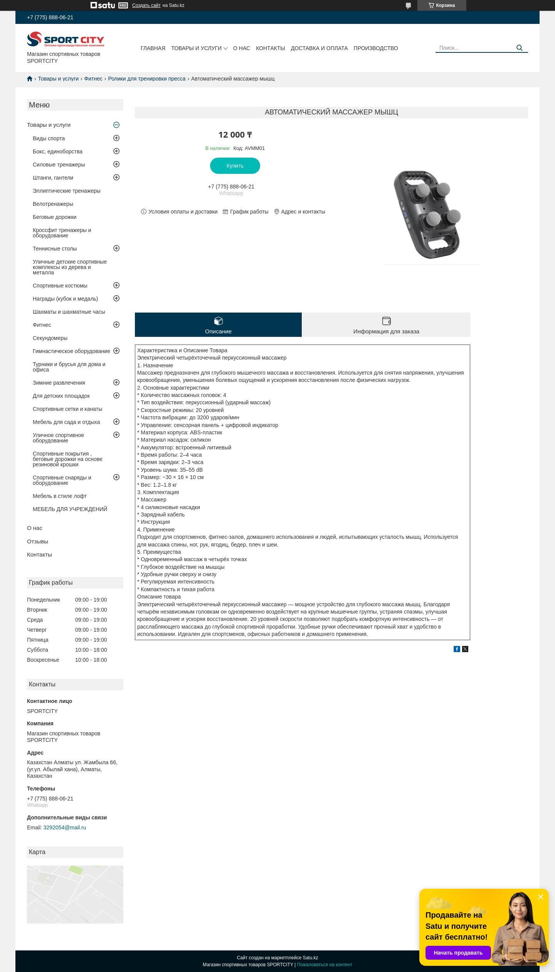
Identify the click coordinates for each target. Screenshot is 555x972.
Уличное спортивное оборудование (58, 438)
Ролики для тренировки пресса (146, 78)
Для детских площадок (61, 396)
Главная (153, 48)
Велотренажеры (53, 204)
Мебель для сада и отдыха (66, 422)
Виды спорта (49, 138)
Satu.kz (310, 957)
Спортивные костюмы (60, 286)
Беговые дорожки (54, 217)
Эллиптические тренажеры (67, 191)
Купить (235, 166)
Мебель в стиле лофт (60, 496)
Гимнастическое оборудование (71, 351)
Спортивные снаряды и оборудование (62, 480)
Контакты (270, 48)
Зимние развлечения (59, 383)
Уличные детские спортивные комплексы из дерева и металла (70, 267)
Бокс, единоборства (57, 151)
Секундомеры (50, 338)
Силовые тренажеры (59, 164)
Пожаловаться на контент (324, 964)
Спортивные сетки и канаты (67, 409)
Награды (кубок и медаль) (65, 299)
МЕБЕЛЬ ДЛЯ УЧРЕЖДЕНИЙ (70, 509)
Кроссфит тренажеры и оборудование (62, 233)
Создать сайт (146, 5)
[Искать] (519, 48)
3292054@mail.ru (65, 827)
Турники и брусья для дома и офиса (69, 367)
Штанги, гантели (53, 178)
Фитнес (93, 78)
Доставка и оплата (319, 48)
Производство (376, 48)
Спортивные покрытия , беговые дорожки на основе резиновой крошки (68, 459)
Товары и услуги (196, 48)
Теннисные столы (55, 249)
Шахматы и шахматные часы (69, 312)
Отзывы (37, 541)
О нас (241, 48)
